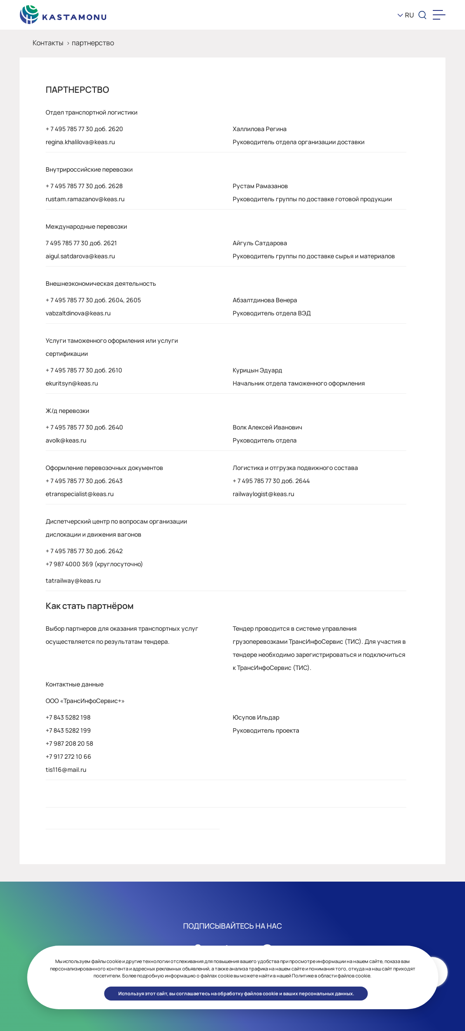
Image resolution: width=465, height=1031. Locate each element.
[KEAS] (63, 12)
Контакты (48, 42)
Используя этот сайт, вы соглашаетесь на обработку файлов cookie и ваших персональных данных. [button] (236, 993)
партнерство (93, 42)
